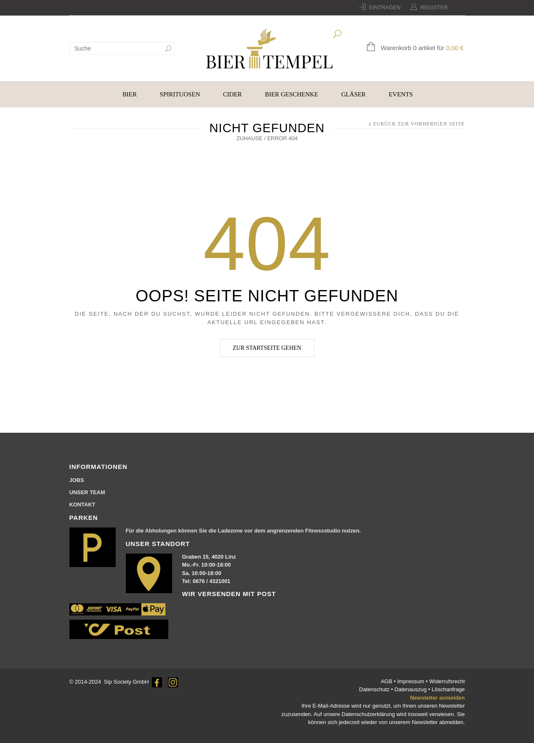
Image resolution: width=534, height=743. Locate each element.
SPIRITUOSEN (180, 94)
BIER (129, 94)
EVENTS (401, 94)
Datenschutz (375, 689)
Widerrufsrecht (447, 681)
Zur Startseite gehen (267, 348)
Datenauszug (410, 689)
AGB (387, 681)
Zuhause (249, 138)
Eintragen (385, 7)
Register (434, 7)
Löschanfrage (448, 689)
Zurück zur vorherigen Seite (419, 124)
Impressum (411, 681)
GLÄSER (353, 94)
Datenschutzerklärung (368, 714)
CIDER (232, 94)
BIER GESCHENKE (291, 94)
